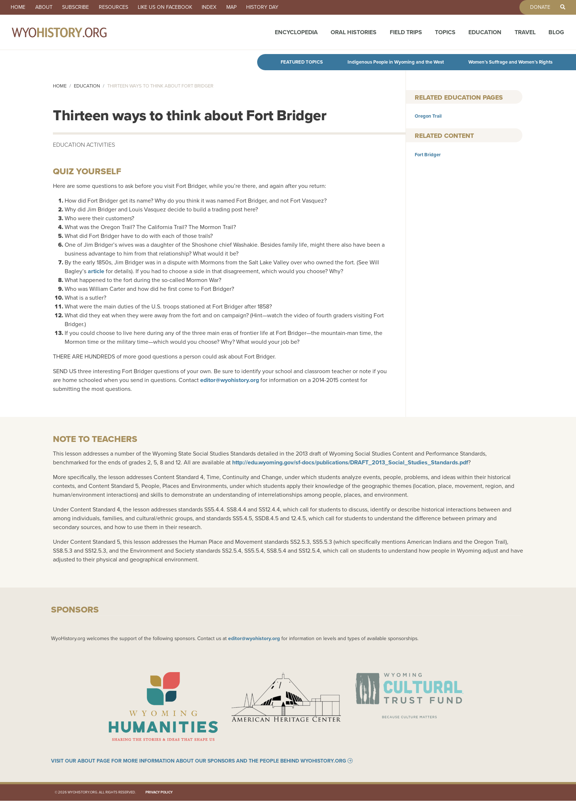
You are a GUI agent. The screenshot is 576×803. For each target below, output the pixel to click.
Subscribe (80, 7)
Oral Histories (354, 34)
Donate (537, 7)
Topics (445, 34)
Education (484, 34)
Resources (120, 7)
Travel (525, 34)
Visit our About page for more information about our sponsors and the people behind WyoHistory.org (198, 763)
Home (19, 7)
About (46, 7)
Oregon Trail (428, 116)
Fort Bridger (428, 154)
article (96, 271)
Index (220, 7)
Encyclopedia (296, 34)
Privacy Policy (159, 794)
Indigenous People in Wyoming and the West (396, 61)
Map (245, 7)
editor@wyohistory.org (229, 380)
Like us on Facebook (174, 7)
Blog (556, 34)
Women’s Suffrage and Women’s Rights (510, 61)
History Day (278, 7)
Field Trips (406, 34)
